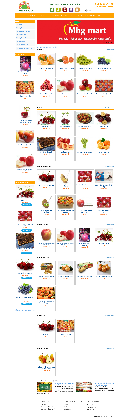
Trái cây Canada (76, 16)
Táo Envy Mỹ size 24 (25, 145)
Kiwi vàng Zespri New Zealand (65, 185)
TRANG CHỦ (21, 16)
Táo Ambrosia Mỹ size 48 (65, 94)
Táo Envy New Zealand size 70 (25, 225)
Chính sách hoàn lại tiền (48, 409)
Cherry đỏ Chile (46, 334)
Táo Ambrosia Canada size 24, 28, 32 (46, 244)
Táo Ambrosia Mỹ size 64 (85, 94)
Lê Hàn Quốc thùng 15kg (65, 276)
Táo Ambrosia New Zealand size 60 (65, 211)
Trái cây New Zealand (58, 16)
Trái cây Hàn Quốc (92, 16)
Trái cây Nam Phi (21, 38)
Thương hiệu (91, 405)
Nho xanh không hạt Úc (84, 152)
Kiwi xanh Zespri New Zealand (46, 211)
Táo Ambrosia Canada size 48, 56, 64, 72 (25, 170)
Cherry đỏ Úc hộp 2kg (65, 126)
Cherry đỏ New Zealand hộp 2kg (104, 186)
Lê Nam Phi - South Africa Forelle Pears (46, 367)
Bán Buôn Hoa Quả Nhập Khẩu (25, 310)
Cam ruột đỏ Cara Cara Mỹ (65, 68)
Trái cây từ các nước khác (24, 48)
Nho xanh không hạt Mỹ (84, 68)
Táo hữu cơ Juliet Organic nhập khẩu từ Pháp (25, 121)
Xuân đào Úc (65, 152)
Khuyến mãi (90, 409)
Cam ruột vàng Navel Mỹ (46, 68)
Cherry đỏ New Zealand (25, 273)
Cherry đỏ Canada (103, 243)
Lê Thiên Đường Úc (84, 126)
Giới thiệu (44, 404)
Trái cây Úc (43, 16)
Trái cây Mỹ (32, 16)
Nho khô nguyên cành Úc (25, 248)
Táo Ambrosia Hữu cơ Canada (25, 72)
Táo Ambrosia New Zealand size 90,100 (84, 211)
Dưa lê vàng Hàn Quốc (46, 276)
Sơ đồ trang (67, 409)
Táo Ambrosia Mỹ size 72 (104, 94)
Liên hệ (66, 404)
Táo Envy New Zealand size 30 (103, 211)
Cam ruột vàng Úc (103, 152)
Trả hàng (67, 407)
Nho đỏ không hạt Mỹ (46, 94)
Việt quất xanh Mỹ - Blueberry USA (25, 298)
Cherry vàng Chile (25, 96)
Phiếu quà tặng (92, 407)
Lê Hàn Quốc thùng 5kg (84, 276)
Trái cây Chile (20, 41)
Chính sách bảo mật (47, 407)
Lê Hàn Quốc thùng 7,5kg (104, 276)
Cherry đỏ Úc (25, 200)
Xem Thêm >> (109, 49)
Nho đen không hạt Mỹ (104, 68)
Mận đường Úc (103, 126)
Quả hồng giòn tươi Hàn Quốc (46, 302)
